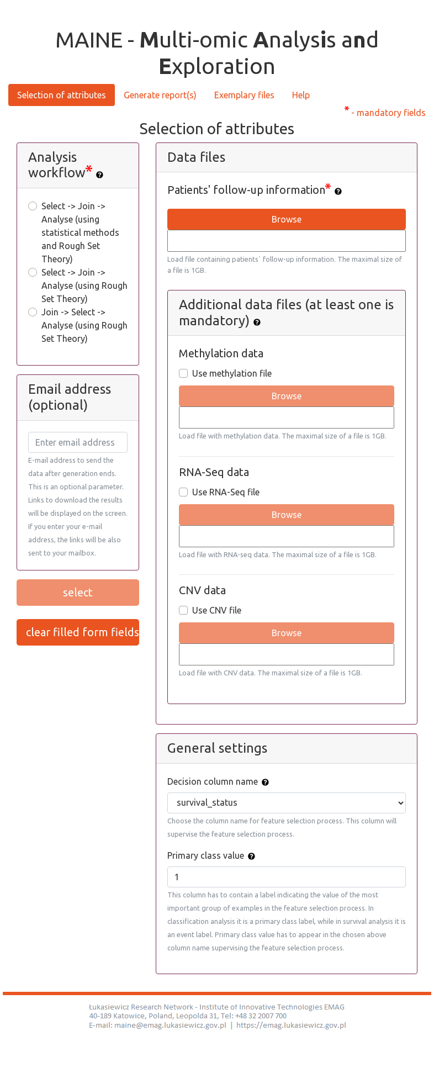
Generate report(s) (160, 95)
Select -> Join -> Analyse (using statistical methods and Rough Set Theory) (80, 232)
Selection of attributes (61, 95)
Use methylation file (232, 373)
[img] (99, 174)
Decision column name (212, 781)
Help (301, 95)
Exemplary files (244, 95)
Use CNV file (216, 610)
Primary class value (205, 855)
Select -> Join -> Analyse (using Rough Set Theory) (84, 285)
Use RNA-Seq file (226, 492)
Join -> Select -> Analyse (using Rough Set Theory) (84, 325)
